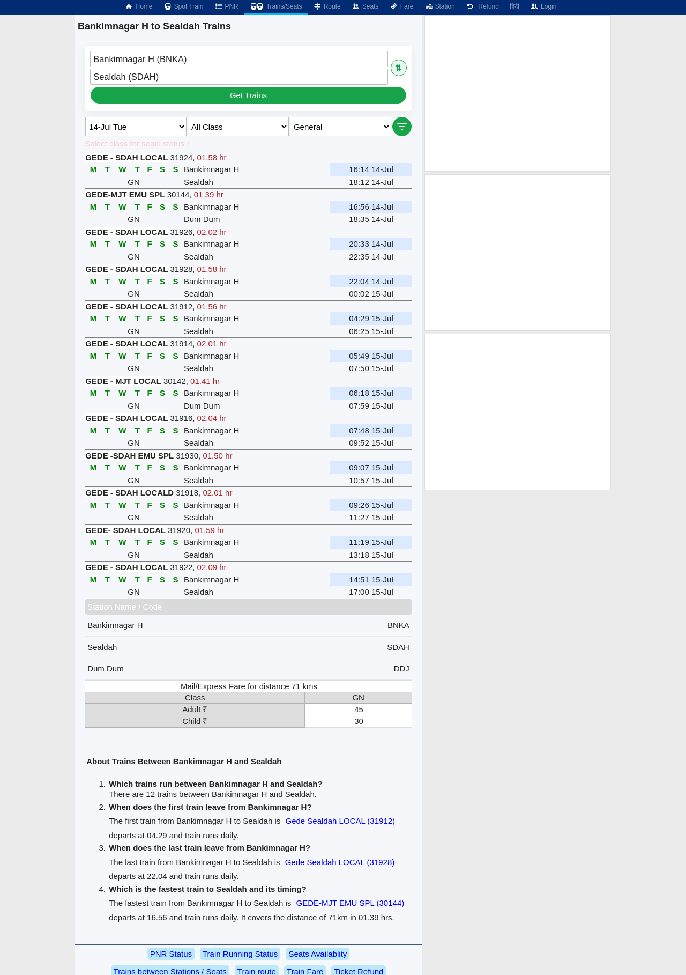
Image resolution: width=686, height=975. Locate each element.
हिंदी (514, 6)
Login (543, 6)
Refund (482, 6)
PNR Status (171, 953)
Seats (365, 6)
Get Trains (248, 95)
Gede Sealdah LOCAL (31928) (340, 862)
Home (138, 6)
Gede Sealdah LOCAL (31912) (340, 820)
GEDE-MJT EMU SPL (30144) (350, 902)
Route (327, 6)
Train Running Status (240, 953)
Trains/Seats (275, 6)
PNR (226, 6)
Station (439, 6)
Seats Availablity (317, 953)
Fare (402, 6)
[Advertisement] (518, 93)
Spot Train (183, 6)
